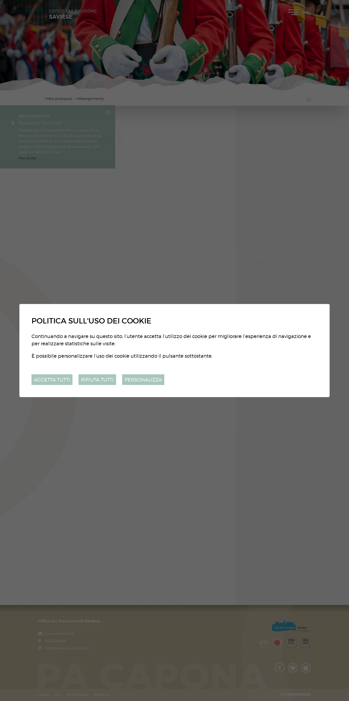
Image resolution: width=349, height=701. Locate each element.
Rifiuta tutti (97, 379)
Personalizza (143, 379)
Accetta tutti (52, 379)
